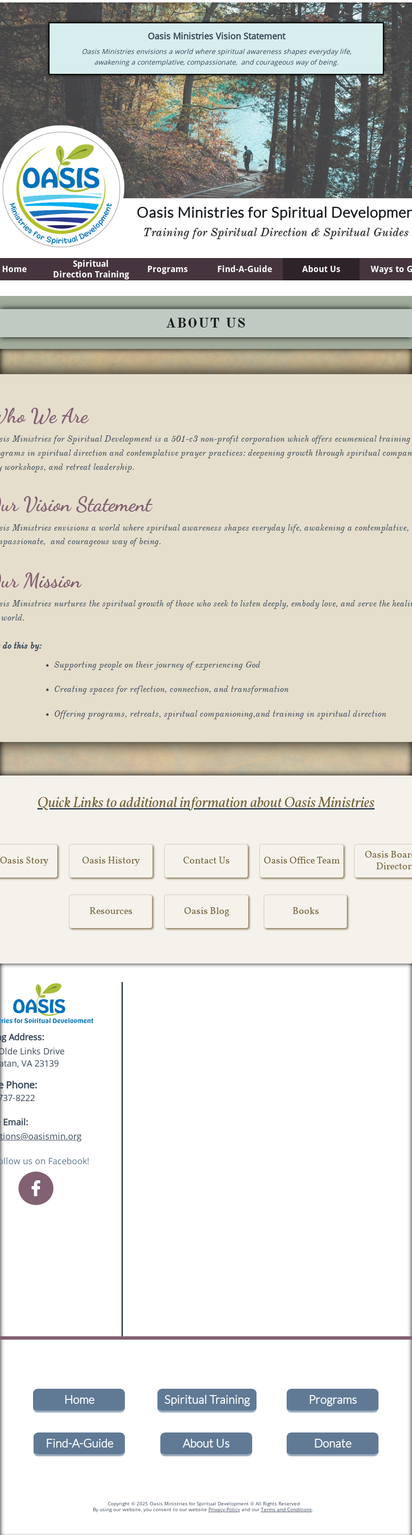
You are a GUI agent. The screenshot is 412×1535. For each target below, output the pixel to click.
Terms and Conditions (286, 1509)
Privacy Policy (224, 1509)
